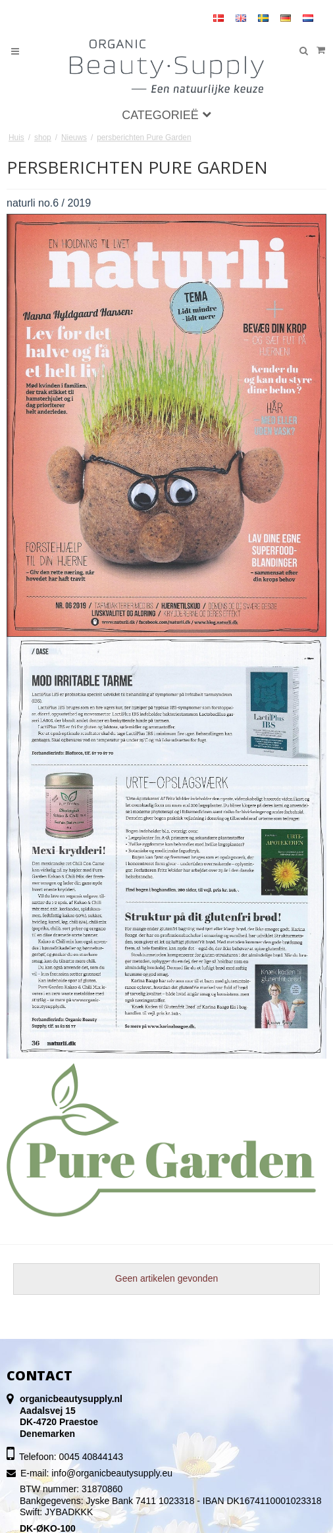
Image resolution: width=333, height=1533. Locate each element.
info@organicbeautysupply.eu (111, 1473)
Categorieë (166, 115)
